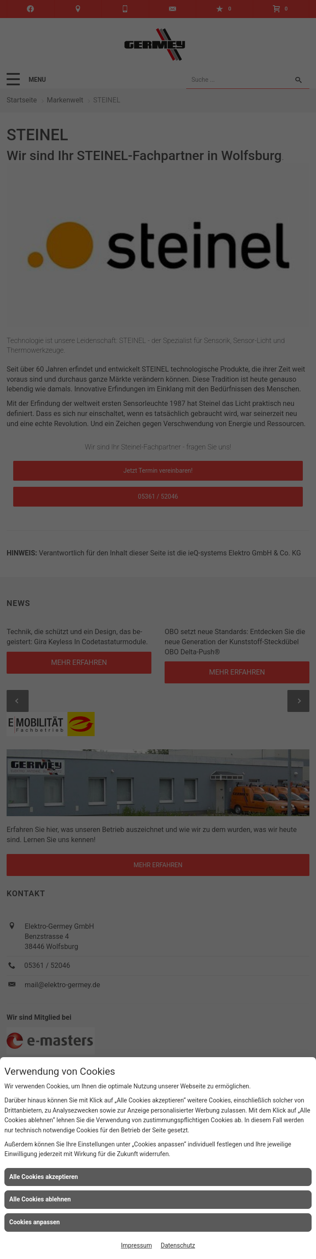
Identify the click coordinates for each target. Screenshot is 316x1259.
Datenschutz (178, 1245)
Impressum (136, 1245)
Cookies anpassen (34, 1222)
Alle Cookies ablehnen (40, 1199)
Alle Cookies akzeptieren (43, 1176)
